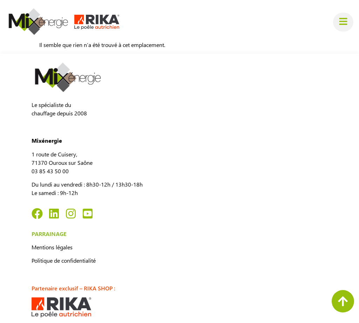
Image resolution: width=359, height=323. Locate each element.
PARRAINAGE (49, 233)
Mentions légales (52, 247)
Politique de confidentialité (64, 260)
